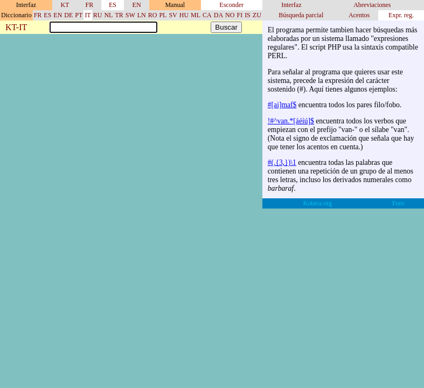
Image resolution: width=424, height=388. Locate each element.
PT (78, 15)
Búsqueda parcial (301, 15)
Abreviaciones (372, 5)
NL (108, 15)
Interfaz (291, 5)
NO (229, 15)
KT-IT (16, 27)
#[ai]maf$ (282, 105)
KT (64, 5)
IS (248, 15)
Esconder (231, 5)
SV (173, 15)
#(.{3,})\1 (282, 162)
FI (239, 15)
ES (112, 5)
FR (90, 5)
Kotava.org (317, 203)
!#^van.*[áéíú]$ (291, 121)
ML (195, 15)
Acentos (359, 15)
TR (119, 15)
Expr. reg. (401, 15)
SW (130, 15)
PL (162, 15)
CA (207, 15)
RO (152, 15)
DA (218, 15)
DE (68, 15)
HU (184, 15)
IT (88, 15)
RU (97, 15)
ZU (257, 15)
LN (141, 15)
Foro (398, 203)
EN (137, 5)
